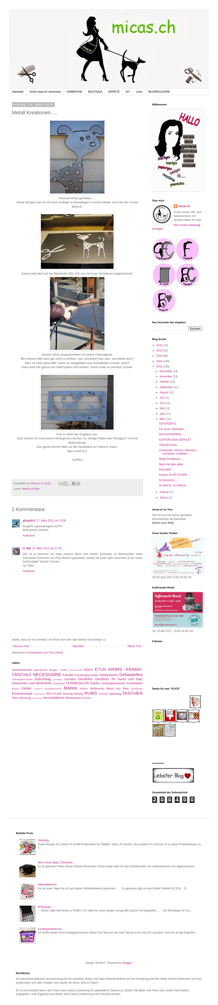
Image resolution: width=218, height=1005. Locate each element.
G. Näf (27, 548)
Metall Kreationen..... (171, 459)
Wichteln (86, 698)
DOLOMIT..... (167, 469)
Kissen (15, 688)
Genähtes (85, 679)
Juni (162, 403)
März (163, 419)
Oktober (165, 381)
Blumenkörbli (75, 670)
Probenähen (39, 694)
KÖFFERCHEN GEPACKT (175, 439)
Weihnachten (73, 698)
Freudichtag (82, 675)
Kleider (26, 688)
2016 (159, 345)
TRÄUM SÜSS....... (170, 445)
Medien (84, 688)
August (164, 392)
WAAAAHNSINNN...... (172, 434)
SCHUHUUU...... (169, 480)
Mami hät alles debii (171, 464)
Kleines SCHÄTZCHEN (173, 474)
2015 (159, 350)
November (166, 376)
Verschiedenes (53, 698)
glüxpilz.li (29, 520)
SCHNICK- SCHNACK (172, 485)
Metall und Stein (31, 488)
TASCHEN (132, 693)
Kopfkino (38, 688)
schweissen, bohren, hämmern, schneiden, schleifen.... (178, 452)
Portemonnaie (22, 693)
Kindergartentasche (113, 683)
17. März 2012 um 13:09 (51, 520)
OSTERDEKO (167, 423)
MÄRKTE (114, 91)
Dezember (166, 371)
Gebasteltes (131, 674)
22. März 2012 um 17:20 (47, 548)
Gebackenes (109, 675)
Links (139, 91)
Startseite (18, 91)
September (167, 387)
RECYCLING (54, 693)
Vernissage (37, 698)
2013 (159, 361)
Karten (95, 683)
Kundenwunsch (53, 688)
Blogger (127, 962)
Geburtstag (43, 679)
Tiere (15, 698)
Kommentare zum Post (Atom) (45, 652)
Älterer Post (134, 646)
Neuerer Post (21, 646)
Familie (68, 675)
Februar (165, 492)
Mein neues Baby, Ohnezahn (55, 862)
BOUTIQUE (95, 91)
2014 (159, 355)
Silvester (103, 693)
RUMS (90, 693)
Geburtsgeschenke (22, 679)
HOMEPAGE (74, 91)
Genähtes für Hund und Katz (119, 679)
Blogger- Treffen (58, 670)
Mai (162, 408)
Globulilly (43, 840)
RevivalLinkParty (73, 693)
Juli (162, 397)
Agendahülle (40, 670)
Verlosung (25, 698)
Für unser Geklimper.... (173, 429)
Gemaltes (70, 679)
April (163, 413)
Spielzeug (115, 693)
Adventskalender (22, 670)
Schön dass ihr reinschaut (45, 91)
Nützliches (137, 688)
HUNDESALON (77, 683)
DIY (128, 91)
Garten (94, 675)
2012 (159, 366)
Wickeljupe (44, 906)
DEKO (88, 670)
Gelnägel (57, 679)
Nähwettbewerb (47, 884)
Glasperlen (59, 683)
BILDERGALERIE (159, 91)
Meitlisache (97, 688)
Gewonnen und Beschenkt (32, 683)
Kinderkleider (135, 683)
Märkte (70, 688)
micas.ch (184, 206)
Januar (164, 497)
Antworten (29, 535)
